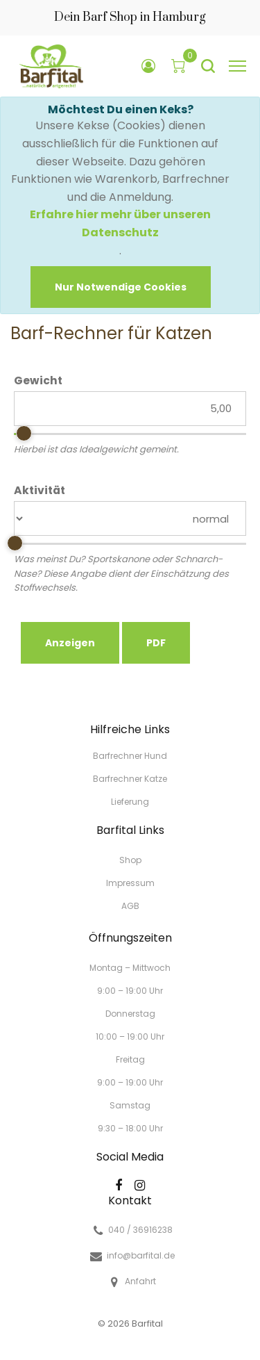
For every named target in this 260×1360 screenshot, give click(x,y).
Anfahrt (140, 1281)
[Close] (121, 287)
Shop (130, 860)
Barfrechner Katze (130, 779)
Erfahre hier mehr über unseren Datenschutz (120, 223)
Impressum (130, 883)
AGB (130, 905)
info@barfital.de (141, 1255)
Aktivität (39, 491)
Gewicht (38, 381)
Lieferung (130, 801)
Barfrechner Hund (130, 756)
